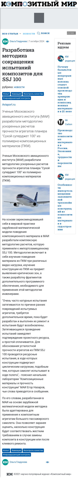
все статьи (10, 33)
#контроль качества (33, 94)
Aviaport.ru (9, 104)
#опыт (6, 94)
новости (29, 33)
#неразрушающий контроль (16, 98)
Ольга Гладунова (18, 41)
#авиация (16, 94)
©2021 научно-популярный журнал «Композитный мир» (39, 474)
